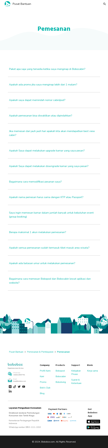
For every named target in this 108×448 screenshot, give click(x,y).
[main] (54, 29)
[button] (104, 4)
